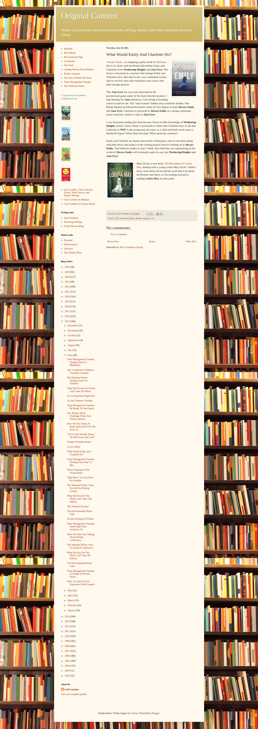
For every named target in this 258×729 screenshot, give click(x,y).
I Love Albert (73, 447)
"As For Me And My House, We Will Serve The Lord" (81, 436)
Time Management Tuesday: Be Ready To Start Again (81, 407)
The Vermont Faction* (78, 506)
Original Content (89, 15)
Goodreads (69, 61)
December (73, 325)
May (70, 590)
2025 (67, 272)
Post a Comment (119, 234)
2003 (67, 670)
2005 (67, 661)
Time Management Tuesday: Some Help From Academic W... (81, 526)
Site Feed (68, 65)
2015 (67, 321)
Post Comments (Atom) (131, 247)
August (71, 345)
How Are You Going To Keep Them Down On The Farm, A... (81, 426)
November (73, 330)
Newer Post (113, 241)
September (73, 340)
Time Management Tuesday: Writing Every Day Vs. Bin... (81, 462)
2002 (67, 675)
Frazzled (68, 240)
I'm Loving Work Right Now (81, 396)
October (72, 335)
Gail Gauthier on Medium (76, 199)
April (70, 595)
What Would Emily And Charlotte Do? (79, 453)
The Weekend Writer (74, 86)
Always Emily (114, 61)
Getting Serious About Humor (78, 69)
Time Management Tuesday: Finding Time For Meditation (81, 362)
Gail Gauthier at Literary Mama (79, 204)
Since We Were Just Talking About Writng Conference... (80, 537)
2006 (67, 656)
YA (152, 218)
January (72, 610)
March (71, 600)
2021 (67, 291)
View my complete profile (74, 694)
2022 (67, 286)
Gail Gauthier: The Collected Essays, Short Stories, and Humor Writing (78, 192)
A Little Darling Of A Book (80, 519)
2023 (67, 281)
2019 (67, 301)
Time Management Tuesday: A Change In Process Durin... (81, 574)
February (72, 605)
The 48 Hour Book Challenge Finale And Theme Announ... (79, 416)
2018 (67, 306)
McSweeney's (70, 244)
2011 (67, 631)
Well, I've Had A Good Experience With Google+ (81, 583)
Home (152, 241)
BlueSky (68, 48)
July (70, 350)
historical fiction (127, 218)
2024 (67, 277)
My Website (70, 53)
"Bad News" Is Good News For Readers (80, 479)
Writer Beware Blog (74, 226)
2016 (67, 316)
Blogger (155, 713)
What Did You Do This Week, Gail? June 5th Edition (78, 555)
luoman (134, 713)
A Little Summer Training (79, 400)
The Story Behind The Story (78, 78)
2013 (67, 621)
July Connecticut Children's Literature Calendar (80, 371)
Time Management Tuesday (77, 82)
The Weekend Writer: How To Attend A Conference (80, 546)
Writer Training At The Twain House (78, 471)
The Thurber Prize (73, 252)
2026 (67, 267)
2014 (117, 218)
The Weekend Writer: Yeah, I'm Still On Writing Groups (80, 488)
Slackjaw (68, 248)
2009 (67, 641)
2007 (67, 651)
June (70, 355)
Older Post (191, 241)
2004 (67, 666)
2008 (67, 646)
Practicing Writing (73, 222)
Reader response (143, 218)
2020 (67, 296)
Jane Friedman (71, 218)
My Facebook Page (73, 57)
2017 (67, 311)
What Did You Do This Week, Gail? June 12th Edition (79, 499)
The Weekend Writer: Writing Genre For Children (77, 380)
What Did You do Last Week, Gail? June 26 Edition (81, 390)
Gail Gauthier (72, 689)
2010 (67, 636)
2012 (67, 626)
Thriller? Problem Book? (79, 442)
